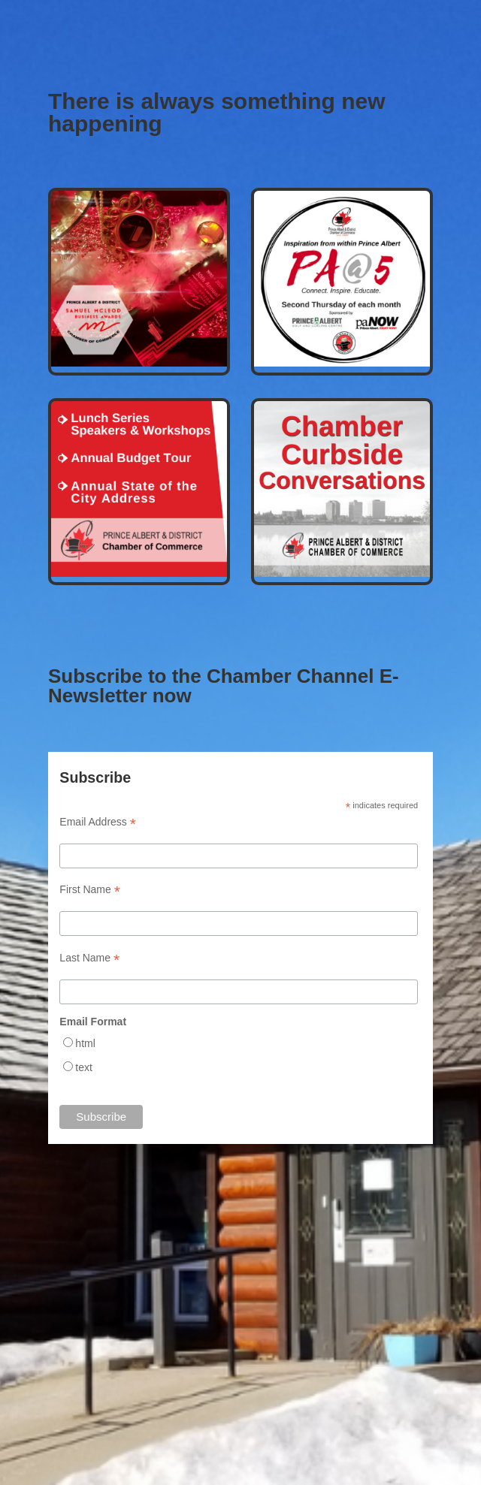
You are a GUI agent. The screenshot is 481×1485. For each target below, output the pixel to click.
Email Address (97, 822)
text (83, 1067)
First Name (89, 890)
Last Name (89, 958)
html (85, 1043)
